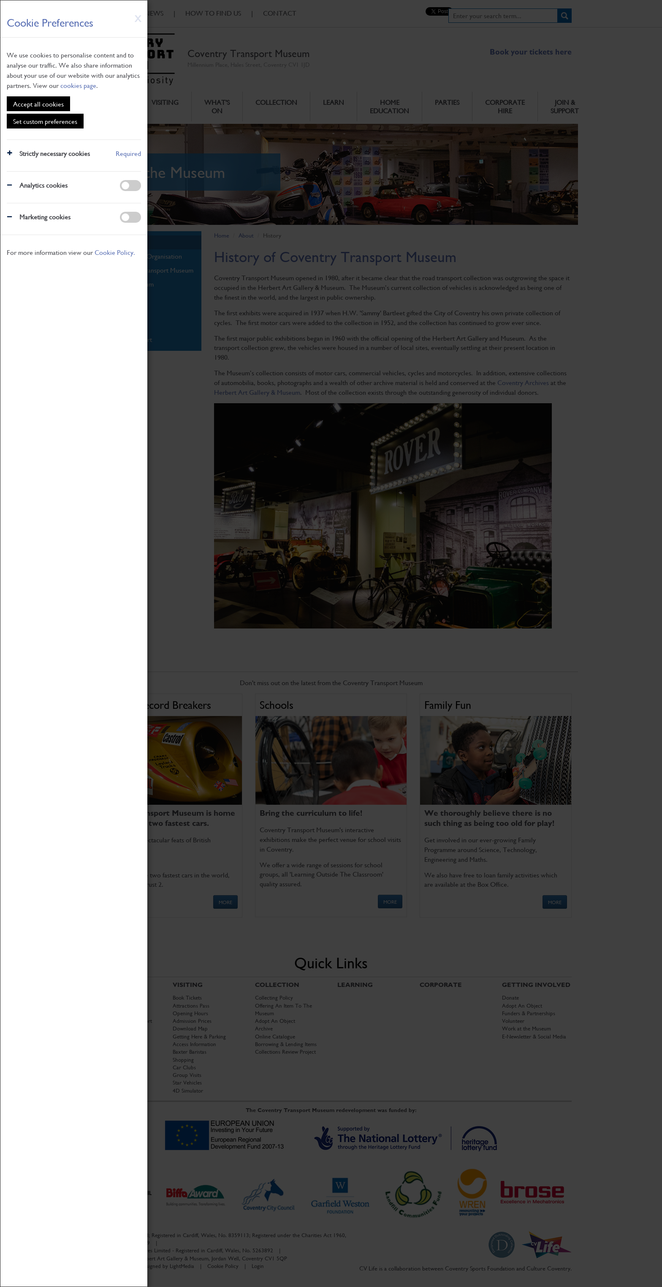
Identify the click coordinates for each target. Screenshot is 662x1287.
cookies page (78, 85)
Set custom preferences (45, 121)
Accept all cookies (38, 104)
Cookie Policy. (115, 252)
